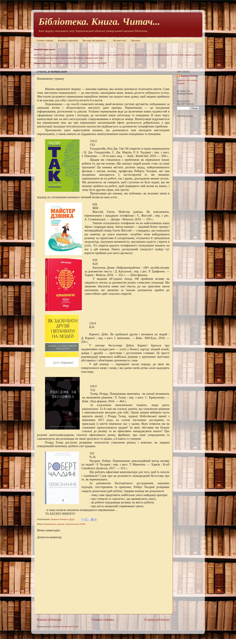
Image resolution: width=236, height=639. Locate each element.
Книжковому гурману (54, 524)
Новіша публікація (49, 619)
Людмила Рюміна (189, 76)
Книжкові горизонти (68, 40)
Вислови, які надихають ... (95, 40)
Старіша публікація (157, 619)
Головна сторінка (45, 40)
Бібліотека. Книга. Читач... (99, 21)
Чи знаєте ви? (119, 40)
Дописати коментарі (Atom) (66, 626)
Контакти (135, 40)
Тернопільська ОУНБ (75, 524)
